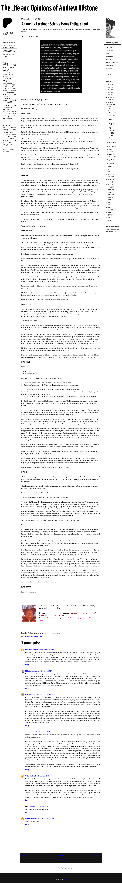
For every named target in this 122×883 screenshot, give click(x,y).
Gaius (27, 776)
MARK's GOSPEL (9, 100)
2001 (109, 210)
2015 (109, 174)
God (32, 636)
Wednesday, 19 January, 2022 (38, 806)
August (111, 147)
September (112, 142)
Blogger (66, 879)
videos (12, 149)
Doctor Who (109, 50)
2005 (110, 200)
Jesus (107, 53)
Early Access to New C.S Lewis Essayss (9, 46)
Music (14, 115)
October (112, 113)
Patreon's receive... (8, 38)
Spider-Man (109, 66)
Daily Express (7, 83)
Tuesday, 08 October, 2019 (43, 671)
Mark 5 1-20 (112, 116)
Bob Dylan (8, 66)
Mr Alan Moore (7, 104)
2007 (110, 195)
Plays (11, 122)
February (112, 159)
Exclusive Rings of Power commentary (9, 51)
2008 (110, 192)
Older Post (96, 855)
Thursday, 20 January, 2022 (46, 818)
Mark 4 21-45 (111, 120)
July (110, 149)
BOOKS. (5, 64)
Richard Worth (30, 650)
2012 (109, 182)
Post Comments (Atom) (65, 868)
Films (7, 89)
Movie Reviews (110, 60)
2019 (28, 636)
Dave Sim (5, 85)
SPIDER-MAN (8, 133)
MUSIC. (9, 102)
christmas (5, 148)
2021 (109, 97)
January (112, 163)
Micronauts (109, 56)
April (111, 154)
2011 (109, 184)
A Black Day (111, 138)
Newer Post (25, 855)
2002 (110, 207)
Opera (10, 117)
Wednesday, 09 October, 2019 (45, 694)
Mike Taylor (29, 671)
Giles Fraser (10, 92)
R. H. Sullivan (30, 694)
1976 (109, 220)
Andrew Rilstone (31, 818)
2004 (110, 202)
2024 (109, 90)
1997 (109, 215)
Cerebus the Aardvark (109, 46)
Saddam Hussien (11, 135)
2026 (110, 85)
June (110, 152)
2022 (109, 95)
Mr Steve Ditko (9, 111)
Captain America (8, 74)
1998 (109, 212)
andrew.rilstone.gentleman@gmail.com (112, 230)
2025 (109, 87)
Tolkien (5, 146)
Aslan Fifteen (7, 62)
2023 (109, 92)
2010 (109, 187)
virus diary (6, 151)
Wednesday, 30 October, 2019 (39, 776)
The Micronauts (8, 144)
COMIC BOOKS (6, 71)
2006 (110, 197)
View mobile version (61, 859)
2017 (109, 169)
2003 (110, 205)
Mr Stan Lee (7, 109)
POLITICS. (8, 119)
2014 (109, 177)
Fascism (14, 87)
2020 (110, 100)
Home (61, 855)
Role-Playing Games (112, 63)
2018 (109, 167)
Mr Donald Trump (9, 105)
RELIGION (38, 636)
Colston (5, 76)
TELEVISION (10, 138)
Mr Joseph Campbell (9, 106)
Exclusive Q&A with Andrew (8, 55)
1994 (109, 217)
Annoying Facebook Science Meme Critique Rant (112, 131)
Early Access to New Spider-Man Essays (9, 41)
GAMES (13, 90)
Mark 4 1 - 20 (112, 124)
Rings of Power (9, 130)
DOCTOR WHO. (7, 79)
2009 (110, 189)
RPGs (4, 127)
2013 (109, 179)
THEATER (5, 140)
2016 (109, 172)
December (112, 105)
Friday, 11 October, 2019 (42, 732)
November (112, 109)
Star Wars (11, 136)
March (111, 157)
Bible (14, 64)
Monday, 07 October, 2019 (45, 650)
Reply (27, 665)
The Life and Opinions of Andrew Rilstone (49, 8)
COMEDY (11, 68)
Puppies (5, 124)
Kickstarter (6, 98)
